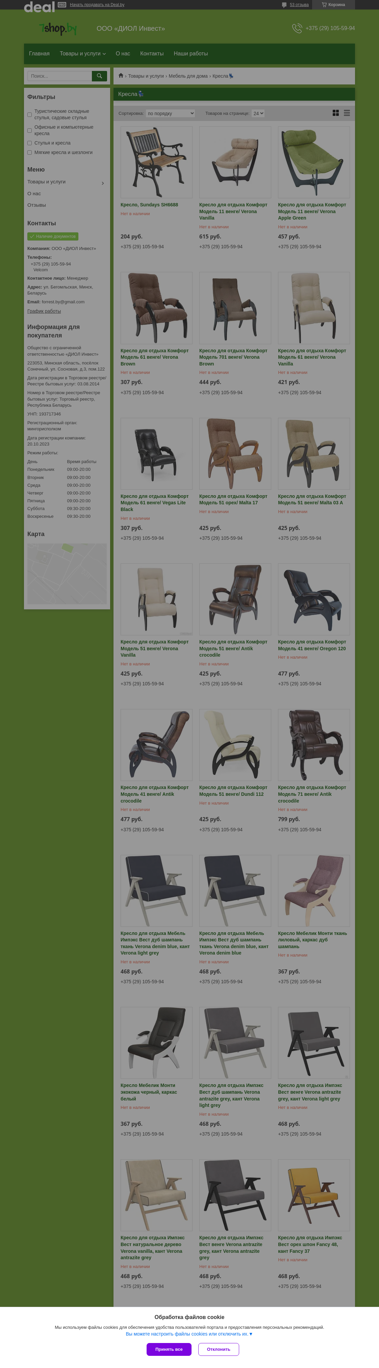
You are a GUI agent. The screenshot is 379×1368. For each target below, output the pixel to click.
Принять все (169, 1349)
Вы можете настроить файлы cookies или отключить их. (187, 1334)
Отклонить (218, 1349)
